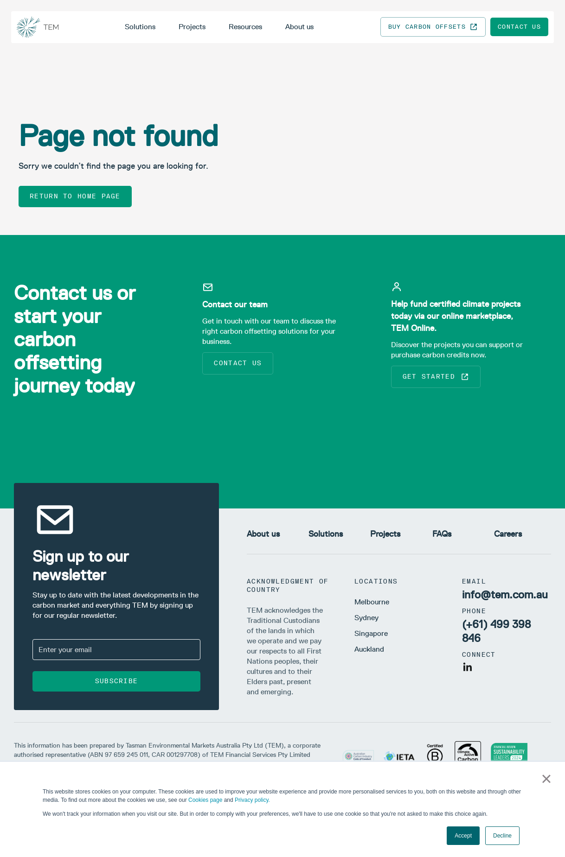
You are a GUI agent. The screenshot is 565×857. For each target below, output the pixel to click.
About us (299, 26)
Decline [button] (502, 835)
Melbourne (371, 601)
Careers (508, 534)
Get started (436, 377)
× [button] (546, 778)
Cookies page (205, 800)
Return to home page (75, 196)
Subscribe (116, 681)
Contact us (519, 26)
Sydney (366, 617)
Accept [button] (463, 835)
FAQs (441, 534)
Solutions (140, 26)
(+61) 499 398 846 (496, 631)
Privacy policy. (252, 800)
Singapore (371, 633)
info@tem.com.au (505, 594)
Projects (192, 26)
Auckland (369, 649)
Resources (245, 26)
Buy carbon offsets (433, 27)
